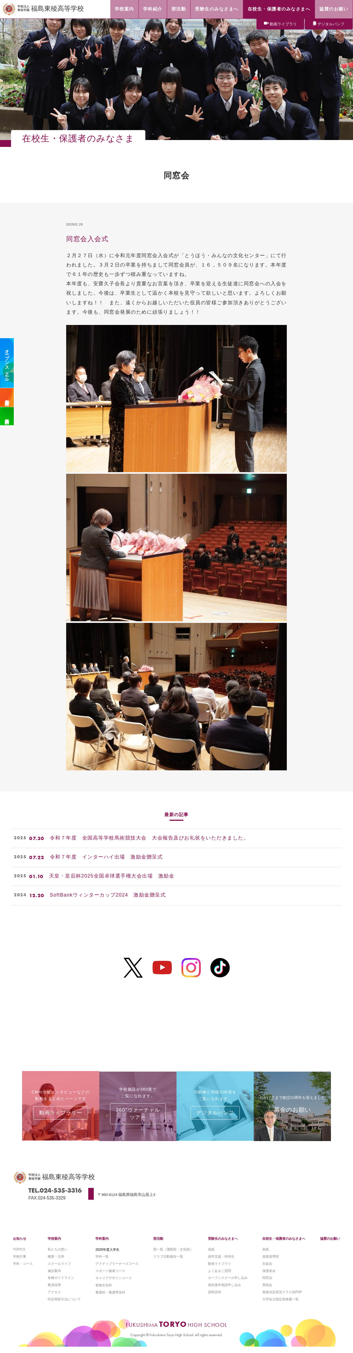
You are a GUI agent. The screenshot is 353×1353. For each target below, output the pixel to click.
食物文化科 (103, 1291)
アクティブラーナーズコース (116, 1269)
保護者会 (269, 1276)
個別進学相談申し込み (224, 1291)
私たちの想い (58, 1255)
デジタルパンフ (330, 24)
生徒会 (267, 1269)
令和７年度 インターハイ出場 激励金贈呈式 (106, 857)
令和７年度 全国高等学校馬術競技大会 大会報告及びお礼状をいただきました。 (149, 838)
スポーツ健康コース (110, 1276)
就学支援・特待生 (221, 1262)
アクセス (54, 1298)
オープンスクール (7, 363)
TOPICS (19, 1255)
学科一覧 (102, 1262)
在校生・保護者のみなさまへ (283, 1244)
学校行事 (19, 1262)
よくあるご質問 (219, 1276)
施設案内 (54, 1276)
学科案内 (102, 1244)
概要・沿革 (56, 1262)
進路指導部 (270, 1262)
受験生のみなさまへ (223, 1244)
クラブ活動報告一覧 (168, 1262)
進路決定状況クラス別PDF (282, 1298)
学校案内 (54, 1244)
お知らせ (19, 1244)
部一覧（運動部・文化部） (173, 1255)
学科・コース (23, 1269)
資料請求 (7, 416)
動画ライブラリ (283, 24)
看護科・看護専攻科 (110, 1298)
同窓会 (267, 1283)
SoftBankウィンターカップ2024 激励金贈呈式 (108, 895)
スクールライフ (59, 1269)
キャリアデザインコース (113, 1283)
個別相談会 (7, 397)
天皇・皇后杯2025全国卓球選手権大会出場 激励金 (112, 876)
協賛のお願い (330, 1244)
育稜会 (267, 1291)
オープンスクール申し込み (228, 1283)
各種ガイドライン (61, 1283)
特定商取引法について (64, 1305)
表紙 (211, 1255)
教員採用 (54, 1291)
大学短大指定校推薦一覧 (280, 1305)
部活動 (158, 1244)
